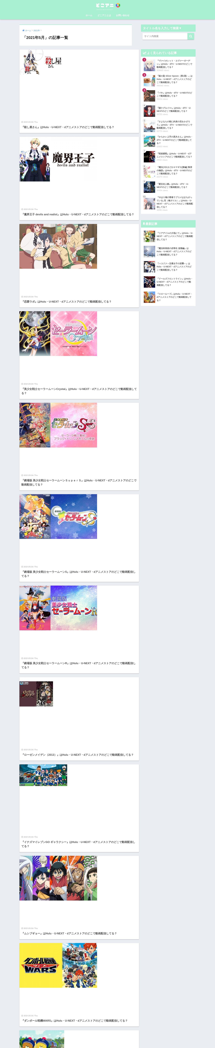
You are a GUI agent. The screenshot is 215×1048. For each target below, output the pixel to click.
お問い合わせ (122, 15)
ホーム (89, 15)
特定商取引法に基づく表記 (126, 1035)
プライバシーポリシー (107, 1040)
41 (88, 931)
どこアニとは (104, 15)
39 (70, 931)
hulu (85, 973)
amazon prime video (94, 999)
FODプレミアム (91, 980)
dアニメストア (91, 993)
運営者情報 (89, 1035)
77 (99, 931)
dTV (85, 986)
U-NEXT (87, 967)
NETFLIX (88, 1006)
